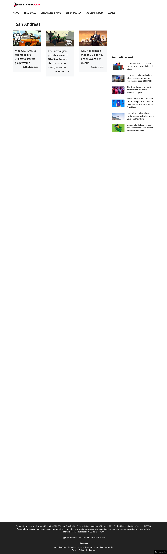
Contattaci (101, 537)
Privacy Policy (78, 550)
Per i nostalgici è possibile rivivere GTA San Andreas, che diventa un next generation (58, 59)
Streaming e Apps (51, 12)
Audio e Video (95, 12)
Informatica (73, 12)
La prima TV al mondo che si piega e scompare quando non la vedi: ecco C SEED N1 (139, 78)
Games (111, 12)
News (16, 12)
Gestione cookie (160, 552)
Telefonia (30, 12)
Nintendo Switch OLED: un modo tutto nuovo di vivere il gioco (140, 66)
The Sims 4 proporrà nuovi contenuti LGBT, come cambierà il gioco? (139, 90)
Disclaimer (90, 550)
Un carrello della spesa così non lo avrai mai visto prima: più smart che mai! (140, 128)
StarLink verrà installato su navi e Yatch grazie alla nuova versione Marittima (140, 116)
